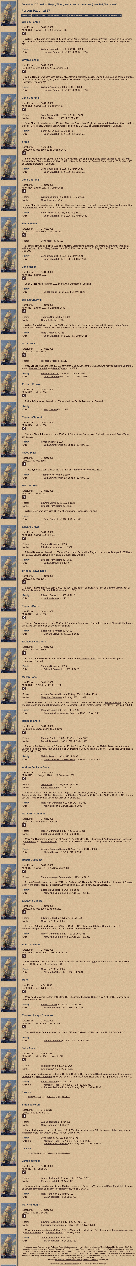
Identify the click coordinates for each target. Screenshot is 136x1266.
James (49, 1122)
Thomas (50, 317)
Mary (47, 200)
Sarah (111, 123)
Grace (47, 320)
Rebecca (113, 702)
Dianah (50, 705)
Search (87, 15)
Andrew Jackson (53, 694)
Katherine (59, 1189)
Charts (64, 15)
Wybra (108, 39)
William (126, 77)
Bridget (51, 506)
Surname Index (39, 15)
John (49, 115)
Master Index (53, 15)
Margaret (51, 1085)
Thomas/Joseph (55, 877)
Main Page (26, 15)
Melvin (106, 746)
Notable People (75, 15)
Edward (48, 503)
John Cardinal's (65, 1263)
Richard (42, 327)
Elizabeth (51, 547)
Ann (47, 1069)
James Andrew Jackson (59, 713)
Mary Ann (51, 697)
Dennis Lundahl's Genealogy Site (106, 15)
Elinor (47, 118)
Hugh (47, 1066)
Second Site (74, 1263)
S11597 (31, 1097)
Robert (54, 795)
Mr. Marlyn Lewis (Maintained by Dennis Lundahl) (76, 1260)
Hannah (52, 52)
